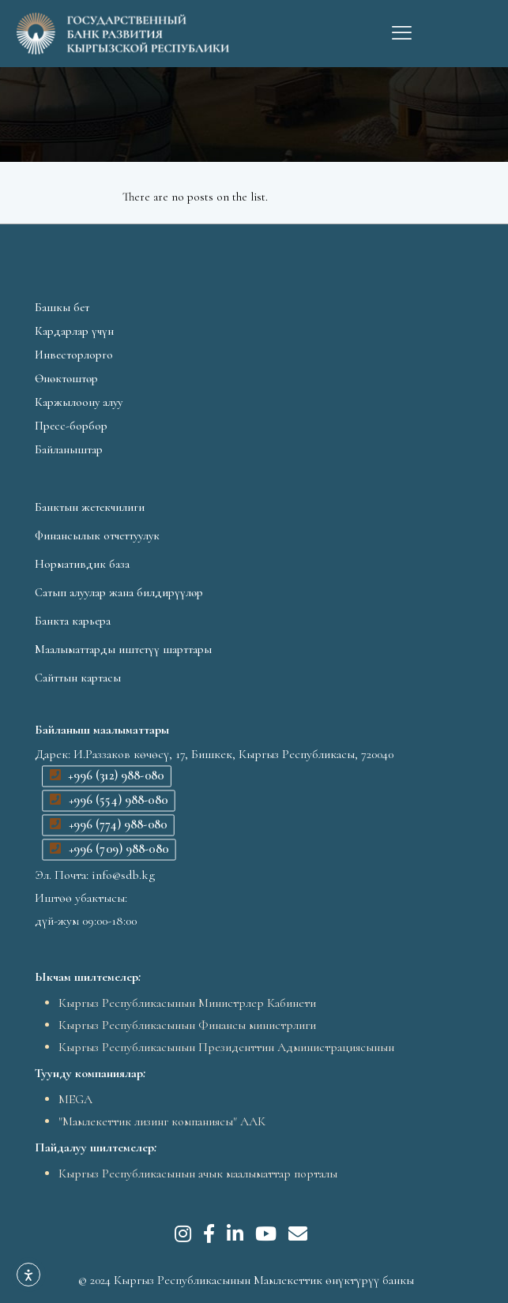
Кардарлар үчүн (74, 331)
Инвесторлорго (74, 354)
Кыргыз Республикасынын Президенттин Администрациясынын (226, 1047)
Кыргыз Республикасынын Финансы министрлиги (187, 1025)
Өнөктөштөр (66, 378)
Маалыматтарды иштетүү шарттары (123, 649)
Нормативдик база (82, 564)
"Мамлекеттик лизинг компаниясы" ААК (161, 1121)
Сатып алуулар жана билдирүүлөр (119, 592)
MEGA (75, 1099)
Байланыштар (69, 449)
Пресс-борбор (71, 426)
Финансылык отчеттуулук (97, 535)
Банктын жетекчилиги (90, 507)
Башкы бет (62, 307)
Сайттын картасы (78, 677)
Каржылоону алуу (78, 402)
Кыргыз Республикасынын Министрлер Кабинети (187, 1003)
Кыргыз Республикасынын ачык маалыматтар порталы (197, 1173)
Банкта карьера (73, 621)
